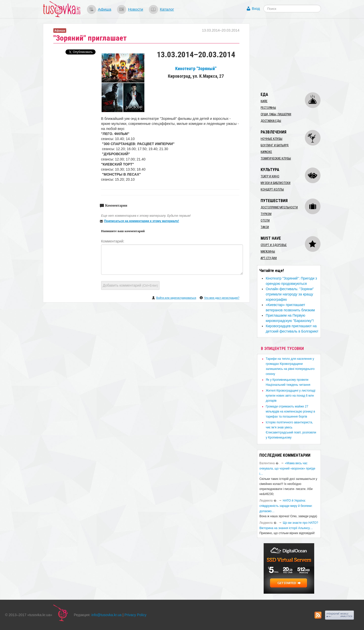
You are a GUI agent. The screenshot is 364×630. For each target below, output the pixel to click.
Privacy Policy (135, 615)
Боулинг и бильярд (274, 145)
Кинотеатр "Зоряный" (195, 68)
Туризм (266, 214)
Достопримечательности (279, 207)
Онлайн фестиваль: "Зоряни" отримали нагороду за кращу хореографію (290, 294)
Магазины (268, 251)
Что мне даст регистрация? (221, 297)
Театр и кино (270, 176)
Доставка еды (271, 121)
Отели (265, 220)
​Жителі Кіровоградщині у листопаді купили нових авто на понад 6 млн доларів (290, 395)
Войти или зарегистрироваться (176, 297)
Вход (256, 9)
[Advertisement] (295, 55)
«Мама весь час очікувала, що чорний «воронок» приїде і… (287, 468)
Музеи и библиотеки (275, 183)
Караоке (266, 152)
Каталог (167, 9)
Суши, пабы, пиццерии (276, 114)
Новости (135, 9)
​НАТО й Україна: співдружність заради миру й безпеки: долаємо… (285, 506)
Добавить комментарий (130, 285)
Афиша (104, 9)
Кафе (264, 101)
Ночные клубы (271, 139)
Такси (265, 227)
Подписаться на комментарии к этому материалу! (141, 221)
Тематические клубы (276, 158)
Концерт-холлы (272, 189)
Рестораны (268, 107)
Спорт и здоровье (274, 245)
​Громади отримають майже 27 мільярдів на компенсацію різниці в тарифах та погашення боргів (290, 411)
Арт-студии (269, 258)
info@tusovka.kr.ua (107, 615)
